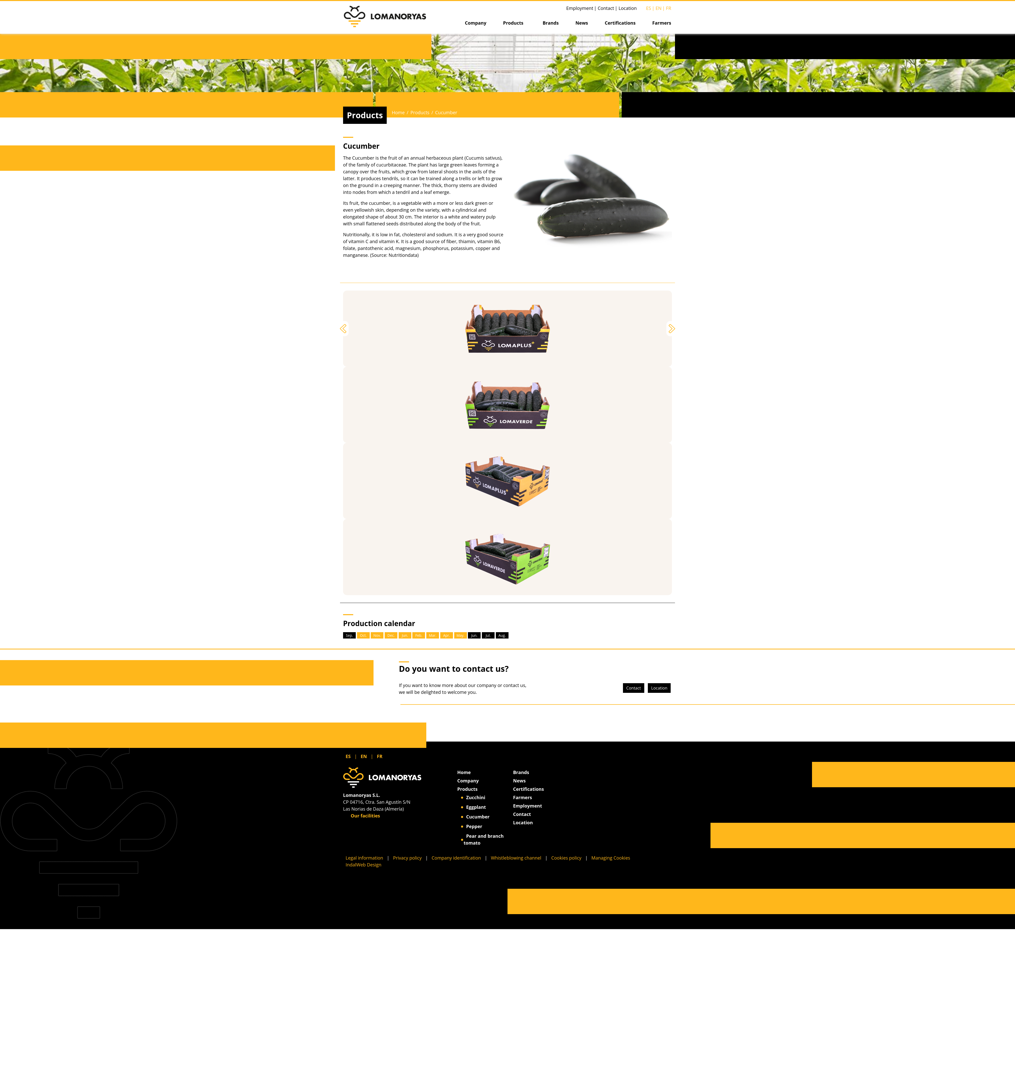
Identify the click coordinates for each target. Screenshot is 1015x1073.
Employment (579, 8)
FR (668, 8)
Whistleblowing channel (516, 858)
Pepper (474, 826)
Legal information (364, 858)
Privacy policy (407, 858)
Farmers (661, 23)
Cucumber (477, 817)
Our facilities (363, 816)
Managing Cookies (610, 858)
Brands (551, 23)
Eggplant (476, 807)
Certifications (620, 23)
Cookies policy (566, 858)
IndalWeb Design (363, 865)
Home (398, 112)
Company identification (456, 858)
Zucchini (475, 797)
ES (648, 8)
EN (658, 8)
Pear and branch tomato (484, 839)
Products (513, 23)
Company (475, 23)
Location (628, 8)
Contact (606, 8)
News (582, 23)
